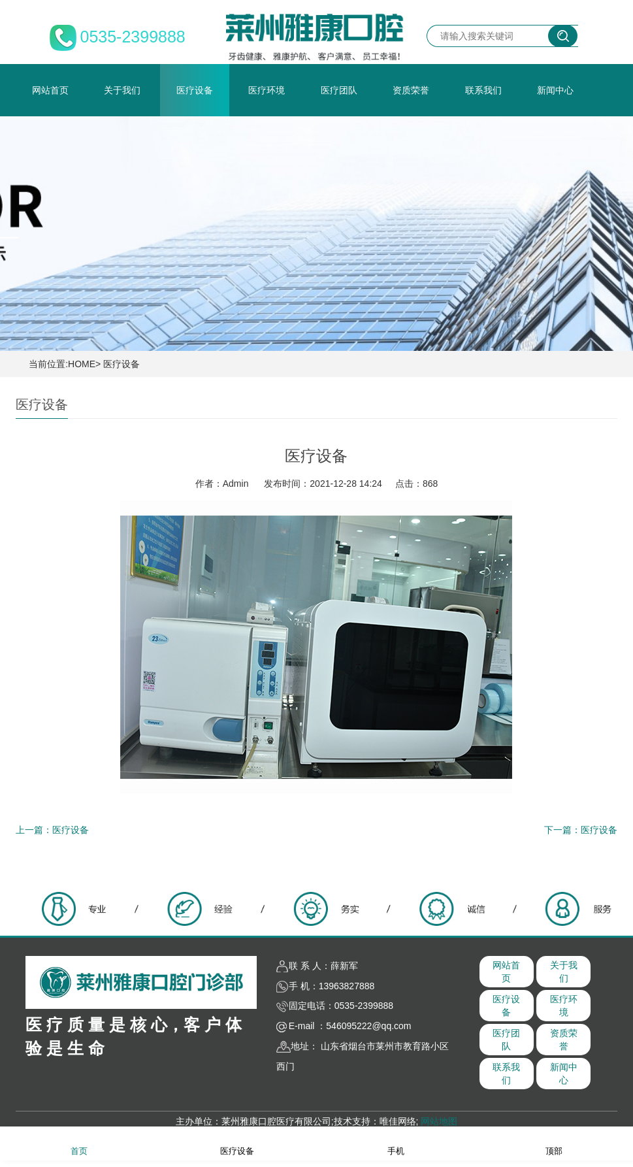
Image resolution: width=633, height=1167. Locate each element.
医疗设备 (194, 90)
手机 (395, 1142)
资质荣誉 (411, 90)
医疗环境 (266, 90)
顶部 (553, 1142)
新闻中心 (555, 90)
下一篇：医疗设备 (580, 830)
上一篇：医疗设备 (52, 830)
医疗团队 (339, 90)
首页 (79, 1142)
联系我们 (483, 90)
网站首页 (50, 90)
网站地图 (439, 1121)
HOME (81, 364)
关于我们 (122, 90)
